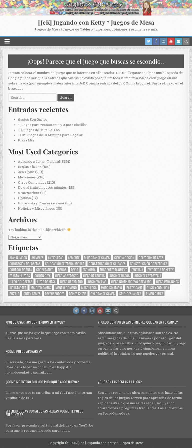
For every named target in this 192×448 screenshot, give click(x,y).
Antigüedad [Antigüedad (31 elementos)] (56, 257)
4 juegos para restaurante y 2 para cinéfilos (53, 125)
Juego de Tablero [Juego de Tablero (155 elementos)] (71, 281)
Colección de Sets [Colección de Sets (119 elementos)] (151, 257)
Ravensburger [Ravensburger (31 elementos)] (54, 293)
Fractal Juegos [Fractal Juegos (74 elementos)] (20, 275)
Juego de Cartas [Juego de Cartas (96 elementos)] (94, 275)
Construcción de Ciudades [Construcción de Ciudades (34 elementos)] (107, 263)
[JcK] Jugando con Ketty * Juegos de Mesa (96, 22)
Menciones (27, 177)
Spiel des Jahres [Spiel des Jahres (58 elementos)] (130, 293)
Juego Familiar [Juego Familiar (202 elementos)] (96, 281)
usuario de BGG (20, 398)
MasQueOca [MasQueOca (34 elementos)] (88, 287)
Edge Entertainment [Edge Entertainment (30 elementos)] (113, 269)
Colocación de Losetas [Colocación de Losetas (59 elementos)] (25, 263)
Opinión (24, 198)
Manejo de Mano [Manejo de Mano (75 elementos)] (66, 287)
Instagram (83, 393)
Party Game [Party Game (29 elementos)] (134, 287)
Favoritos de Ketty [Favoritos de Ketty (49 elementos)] (161, 269)
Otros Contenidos (32, 182)
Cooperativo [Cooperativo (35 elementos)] (45, 269)
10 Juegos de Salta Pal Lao (39, 130)
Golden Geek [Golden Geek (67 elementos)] (42, 275)
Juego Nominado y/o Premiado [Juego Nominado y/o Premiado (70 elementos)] (131, 281)
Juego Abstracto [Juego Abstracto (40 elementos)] (66, 275)
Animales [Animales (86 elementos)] (38, 257)
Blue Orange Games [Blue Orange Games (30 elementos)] (97, 257)
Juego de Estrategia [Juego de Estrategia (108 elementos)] (147, 275)
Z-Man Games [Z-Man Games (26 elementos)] (154, 293)
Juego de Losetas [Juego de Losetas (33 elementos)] (21, 281)
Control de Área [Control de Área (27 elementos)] (21, 269)
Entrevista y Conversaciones (41, 203)
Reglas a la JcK (30, 167)
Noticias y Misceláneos (36, 208)
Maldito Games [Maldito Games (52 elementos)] (41, 287)
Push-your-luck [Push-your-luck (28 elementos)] (158, 287)
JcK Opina (26, 172)
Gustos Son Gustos (33, 119)
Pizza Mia (26, 140)
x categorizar (29, 193)
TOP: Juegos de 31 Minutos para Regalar (50, 135)
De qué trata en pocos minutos (42, 187)
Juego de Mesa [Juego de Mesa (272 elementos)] (46, 281)
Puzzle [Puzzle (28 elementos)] (14, 293)
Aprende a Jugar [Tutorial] (39, 161)
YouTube (67, 393)
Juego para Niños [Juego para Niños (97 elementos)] (167, 281)
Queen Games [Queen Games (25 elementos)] (32, 293)
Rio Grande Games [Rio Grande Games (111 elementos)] (103, 293)
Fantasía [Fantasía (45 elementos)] (137, 269)
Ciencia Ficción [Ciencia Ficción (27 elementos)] (124, 257)
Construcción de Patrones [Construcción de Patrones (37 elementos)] (148, 263)
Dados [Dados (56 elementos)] (62, 269)
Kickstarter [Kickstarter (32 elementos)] (18, 287)
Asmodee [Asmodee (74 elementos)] (74, 257)
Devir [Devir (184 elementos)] (74, 269)
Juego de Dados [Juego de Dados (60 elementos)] (119, 275)
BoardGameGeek (116, 413)
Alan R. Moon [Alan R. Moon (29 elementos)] (18, 257)
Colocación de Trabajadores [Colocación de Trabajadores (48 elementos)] (64, 263)
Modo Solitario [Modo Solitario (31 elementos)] (111, 287)
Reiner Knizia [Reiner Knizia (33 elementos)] (77, 293)
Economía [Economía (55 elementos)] (89, 269)
